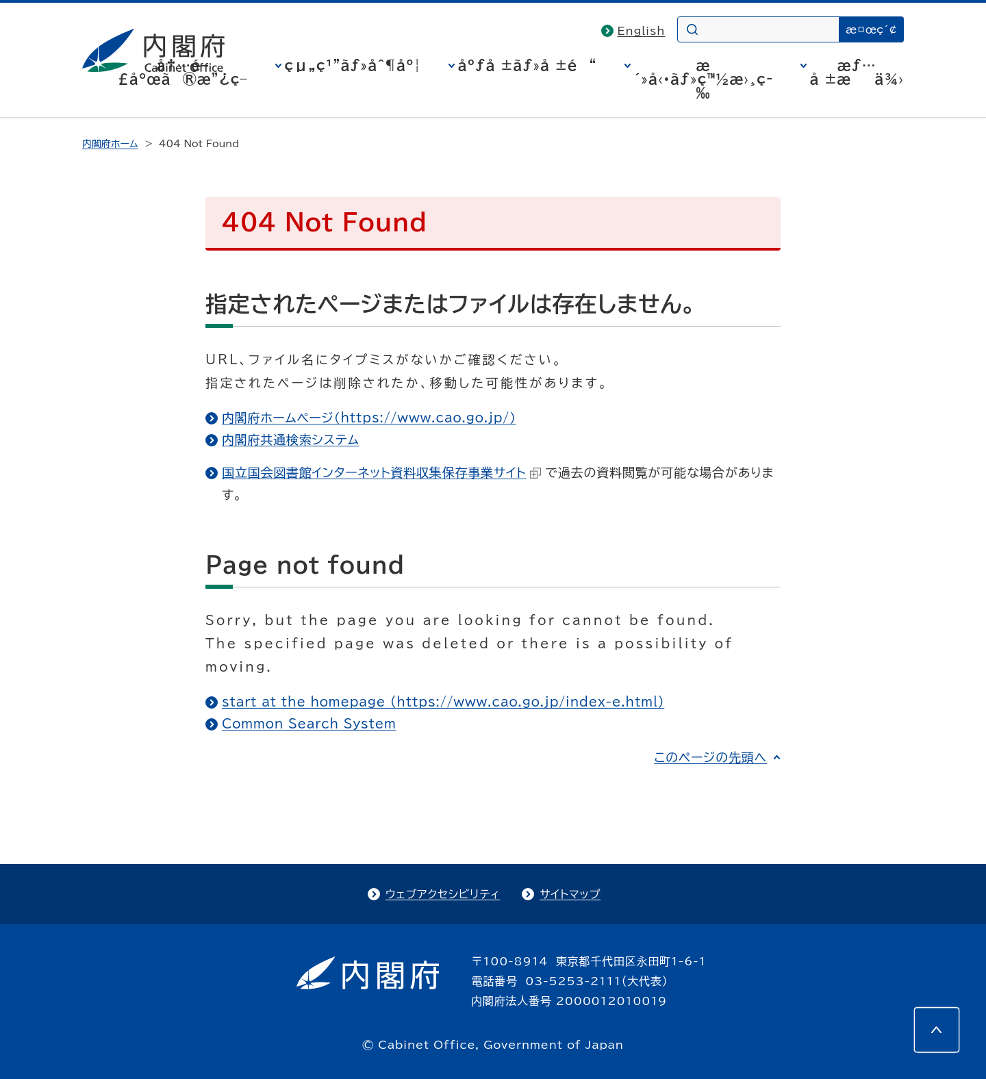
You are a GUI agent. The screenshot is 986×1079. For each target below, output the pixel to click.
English (642, 30)
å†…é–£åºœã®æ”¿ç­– (183, 72)
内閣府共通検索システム (290, 439)
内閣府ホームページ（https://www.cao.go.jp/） (369, 417)
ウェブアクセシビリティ (442, 894)
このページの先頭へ (710, 757)
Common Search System (309, 724)
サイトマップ (570, 894)
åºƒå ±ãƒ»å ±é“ (527, 65)
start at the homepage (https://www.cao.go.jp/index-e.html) (443, 702)
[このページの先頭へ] (937, 1030)
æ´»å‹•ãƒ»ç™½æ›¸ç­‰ (703, 78)
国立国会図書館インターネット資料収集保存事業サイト (381, 472)
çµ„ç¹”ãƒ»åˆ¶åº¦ (353, 65)
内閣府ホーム (110, 144)
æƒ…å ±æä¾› (857, 72)
